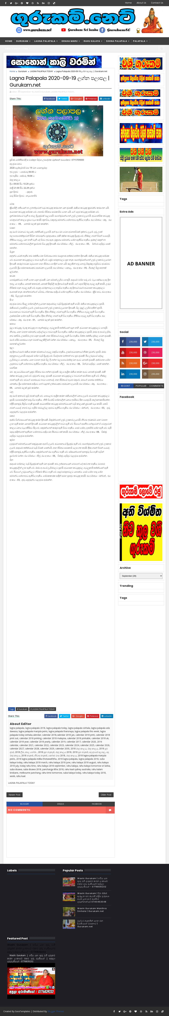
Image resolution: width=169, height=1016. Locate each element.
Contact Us (157, 2)
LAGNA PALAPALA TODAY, (62, 91)
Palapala (139, 41)
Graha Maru (69, 41)
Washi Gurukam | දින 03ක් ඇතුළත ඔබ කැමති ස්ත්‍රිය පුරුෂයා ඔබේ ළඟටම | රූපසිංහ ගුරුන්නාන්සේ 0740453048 (93, 897)
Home (128, 2)
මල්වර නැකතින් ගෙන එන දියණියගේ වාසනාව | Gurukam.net (90, 923)
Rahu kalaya (92, 41)
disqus (60, 804)
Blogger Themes (55, 1011)
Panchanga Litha (16, 48)
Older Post (106, 794)
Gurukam (22, 41)
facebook (97, 804)
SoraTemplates (22, 1011)
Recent (125, 385)
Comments (156, 385)
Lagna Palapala (44, 41)
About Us (141, 2)
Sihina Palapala (116, 41)
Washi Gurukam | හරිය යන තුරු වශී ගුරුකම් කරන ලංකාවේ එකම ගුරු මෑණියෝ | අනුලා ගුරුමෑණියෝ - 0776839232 (92, 882)
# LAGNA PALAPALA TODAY (42, 709)
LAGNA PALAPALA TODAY (41, 71)
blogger (24, 804)
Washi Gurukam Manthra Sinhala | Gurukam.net (92, 910)
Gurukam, (46, 91)
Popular (141, 385)
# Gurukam (22, 709)
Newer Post (14, 794)
